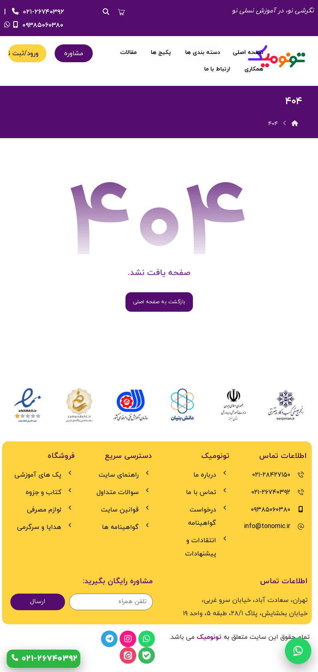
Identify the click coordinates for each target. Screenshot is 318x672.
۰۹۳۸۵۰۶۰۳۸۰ (37, 25)
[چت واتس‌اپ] (298, 651)
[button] (121, 12)
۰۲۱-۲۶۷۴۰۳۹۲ (37, 12)
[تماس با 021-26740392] (43, 659)
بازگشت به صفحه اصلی (159, 301)
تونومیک (209, 637)
